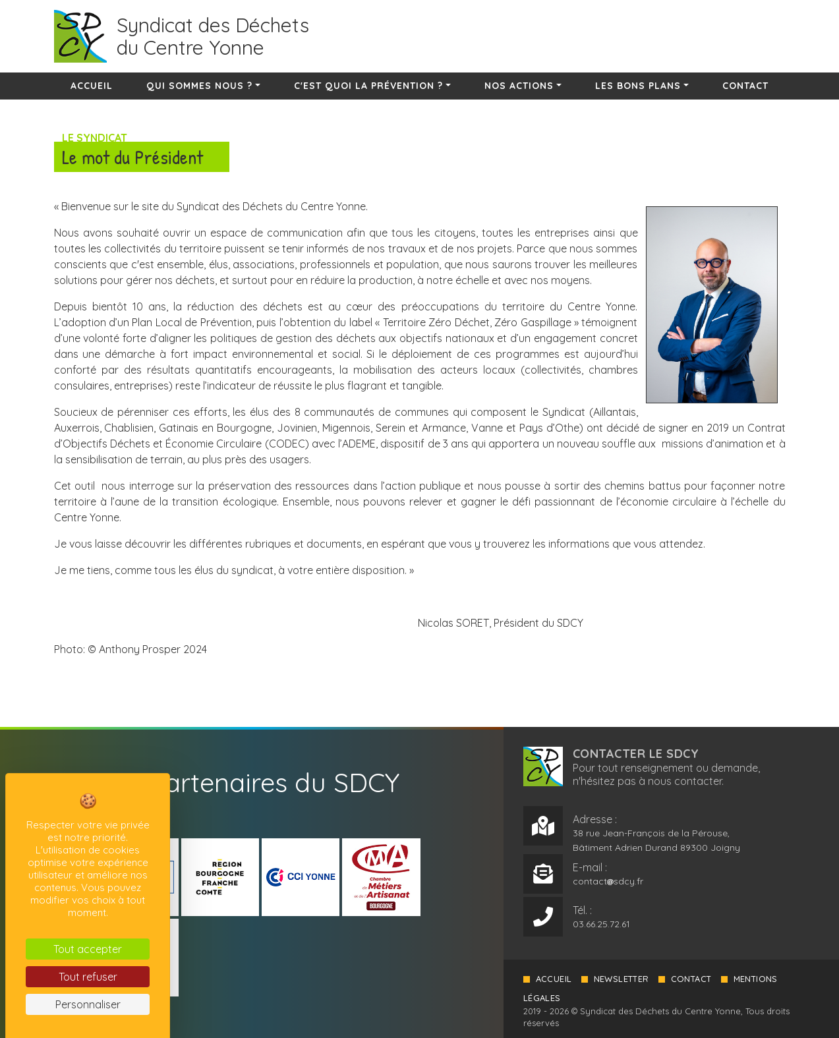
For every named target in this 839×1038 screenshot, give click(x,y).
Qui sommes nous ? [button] (199, 86)
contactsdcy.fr (608, 880)
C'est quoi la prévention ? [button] (368, 86)
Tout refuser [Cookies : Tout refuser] (88, 976)
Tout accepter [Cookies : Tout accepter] (87, 949)
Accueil (92, 86)
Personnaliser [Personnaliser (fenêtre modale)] (88, 1004)
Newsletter (622, 978)
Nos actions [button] (519, 86)
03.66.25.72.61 (601, 923)
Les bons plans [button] (638, 86)
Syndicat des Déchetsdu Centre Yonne (213, 36)
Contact (745, 86)
